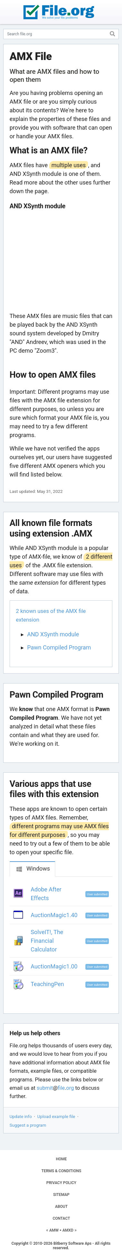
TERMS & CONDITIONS (61, 1171)
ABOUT (61, 1206)
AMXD (67, 1230)
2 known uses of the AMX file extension (51, 615)
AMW (54, 1230)
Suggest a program (28, 1125)
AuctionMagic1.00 (54, 966)
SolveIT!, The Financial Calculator (47, 941)
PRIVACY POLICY (61, 1183)
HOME (61, 1159)
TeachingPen (47, 984)
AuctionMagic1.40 (54, 915)
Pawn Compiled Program (59, 647)
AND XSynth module (53, 634)
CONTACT (61, 1218)
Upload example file (56, 1116)
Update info (21, 1116)
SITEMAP (61, 1194)
